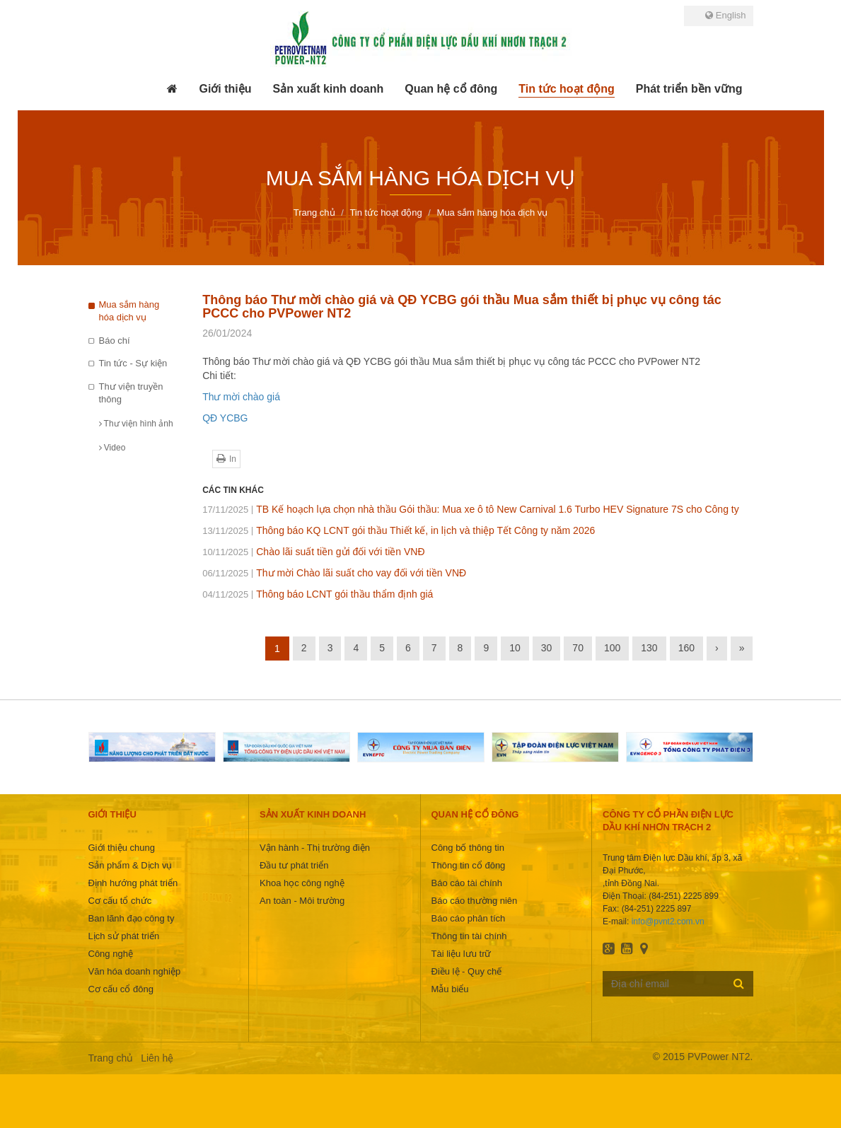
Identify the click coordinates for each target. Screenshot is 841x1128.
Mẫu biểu (450, 989)
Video (112, 448)
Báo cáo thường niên (474, 900)
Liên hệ (157, 1058)
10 (515, 647)
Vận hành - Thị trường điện (315, 847)
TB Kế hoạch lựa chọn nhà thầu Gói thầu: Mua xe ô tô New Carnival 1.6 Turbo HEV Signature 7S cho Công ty (470, 509)
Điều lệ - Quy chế (466, 971)
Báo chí (114, 340)
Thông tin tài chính (469, 936)
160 (686, 647)
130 (649, 647)
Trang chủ (111, 1058)
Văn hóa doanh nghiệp (134, 971)
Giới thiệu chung (122, 847)
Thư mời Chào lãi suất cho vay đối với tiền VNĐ (334, 572)
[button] (225, 89)
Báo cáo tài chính (466, 883)
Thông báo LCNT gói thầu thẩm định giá (317, 594)
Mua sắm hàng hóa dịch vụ (129, 311)
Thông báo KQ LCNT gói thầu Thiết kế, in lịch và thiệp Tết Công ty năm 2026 (398, 530)
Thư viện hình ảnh (136, 424)
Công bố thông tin (467, 847)
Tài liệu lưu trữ (461, 953)
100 (612, 647)
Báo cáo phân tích (468, 918)
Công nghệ (110, 953)
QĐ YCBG (225, 418)
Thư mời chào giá (241, 396)
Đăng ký (738, 983)
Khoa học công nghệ (302, 883)
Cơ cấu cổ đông (120, 989)
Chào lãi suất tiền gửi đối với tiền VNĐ (313, 551)
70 (578, 647)
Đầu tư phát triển (294, 865)
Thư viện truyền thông (131, 393)
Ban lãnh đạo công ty (131, 918)
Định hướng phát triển (133, 883)
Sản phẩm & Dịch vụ (130, 865)
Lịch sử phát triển (124, 936)
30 (546, 647)
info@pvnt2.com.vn (668, 921)
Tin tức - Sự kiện (133, 363)
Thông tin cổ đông (468, 865)
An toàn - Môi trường (302, 900)
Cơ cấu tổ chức (120, 900)
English (725, 15)
